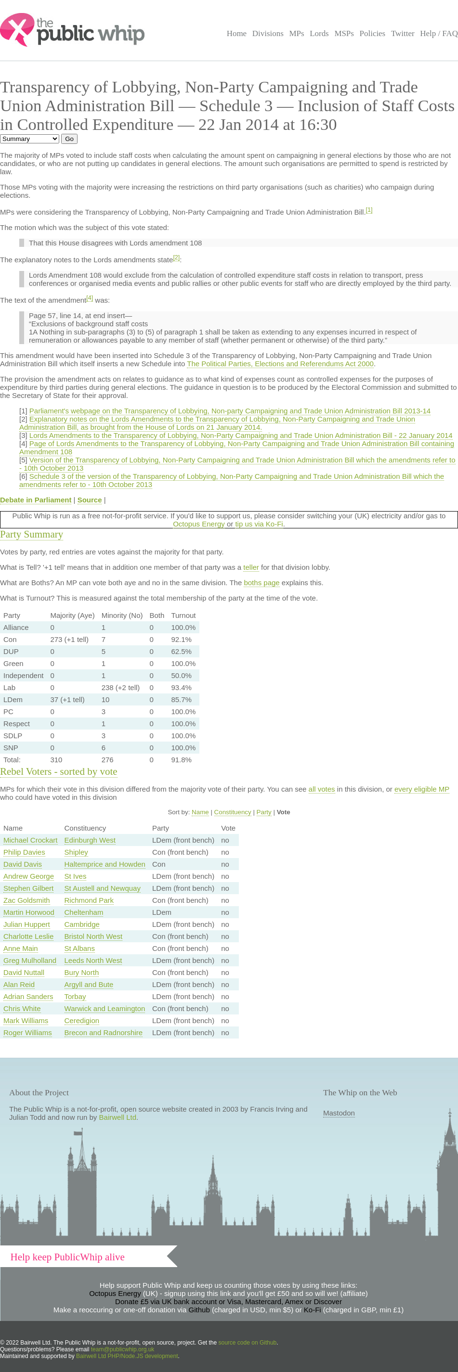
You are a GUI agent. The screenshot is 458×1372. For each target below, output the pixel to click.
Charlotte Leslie (28, 936)
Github (199, 1310)
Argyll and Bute (89, 984)
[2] (176, 257)
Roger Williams (27, 1032)
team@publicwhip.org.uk (123, 1349)
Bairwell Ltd (118, 1117)
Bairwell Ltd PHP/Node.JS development (127, 1356)
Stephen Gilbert (28, 888)
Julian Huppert (26, 924)
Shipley (76, 852)
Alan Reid (19, 984)
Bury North (82, 972)
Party (264, 812)
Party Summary (31, 534)
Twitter (403, 33)
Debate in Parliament (35, 500)
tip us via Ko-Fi (259, 524)
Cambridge (82, 924)
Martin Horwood (28, 912)
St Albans (80, 948)
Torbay (75, 996)
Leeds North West (93, 960)
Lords (319, 33)
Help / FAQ (439, 33)
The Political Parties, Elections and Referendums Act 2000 (280, 363)
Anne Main (20, 948)
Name (200, 812)
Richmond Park (89, 900)
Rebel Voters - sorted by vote (59, 771)
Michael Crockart (30, 840)
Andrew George (28, 876)
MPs (296, 33)
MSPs (344, 33)
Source (90, 500)
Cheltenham (84, 912)
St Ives (76, 876)
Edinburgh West (90, 840)
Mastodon (339, 1113)
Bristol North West (94, 936)
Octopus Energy (199, 524)
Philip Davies (24, 852)
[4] (89, 298)
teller (251, 567)
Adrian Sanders (28, 996)
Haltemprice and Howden (105, 864)
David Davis (22, 864)
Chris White (22, 1008)
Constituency (232, 812)
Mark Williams (25, 1020)
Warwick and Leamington (105, 1008)
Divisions (268, 33)
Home (237, 33)
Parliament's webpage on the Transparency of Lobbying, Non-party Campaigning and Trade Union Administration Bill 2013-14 (230, 411)
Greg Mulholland (29, 960)
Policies (373, 33)
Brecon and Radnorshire (104, 1032)
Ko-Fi (312, 1310)
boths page (261, 582)
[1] (369, 209)
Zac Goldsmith (26, 900)
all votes (322, 789)
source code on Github (248, 1342)
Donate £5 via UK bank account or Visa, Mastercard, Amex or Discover (228, 1301)
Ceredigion (82, 1020)
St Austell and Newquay (103, 888)
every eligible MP (421, 789)
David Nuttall (23, 972)
